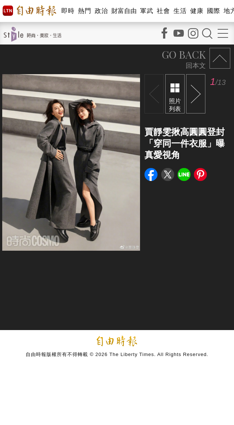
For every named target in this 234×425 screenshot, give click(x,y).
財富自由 (123, 10)
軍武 (146, 10)
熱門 (84, 10)
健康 (196, 10)
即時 (67, 10)
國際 (213, 10)
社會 (163, 10)
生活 (179, 10)
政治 (101, 10)
